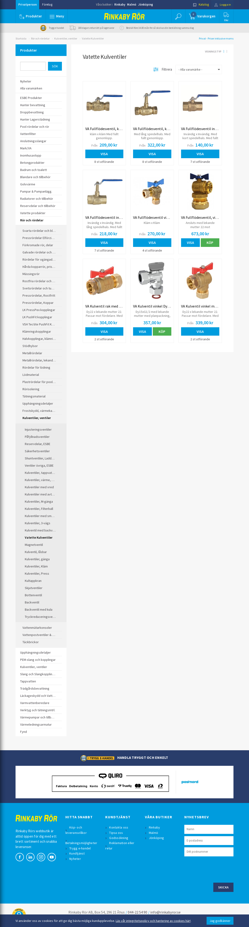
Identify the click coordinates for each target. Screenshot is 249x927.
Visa (104, 153)
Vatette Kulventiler (93, 38)
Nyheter (75, 859)
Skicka (223, 887)
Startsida (21, 38)
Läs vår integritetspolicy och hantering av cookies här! (153, 921)
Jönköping (145, 5)
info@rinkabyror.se (165, 912)
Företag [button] (47, 5)
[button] (57, 16)
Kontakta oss (118, 827)
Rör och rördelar (40, 38)
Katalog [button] (200, 5)
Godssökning (118, 838)
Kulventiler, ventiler (65, 38)
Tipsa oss (116, 833)
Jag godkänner (220, 921)
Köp (210, 242)
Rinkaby (119, 5)
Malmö (131, 5)
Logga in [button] (222, 5)
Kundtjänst (77, 853)
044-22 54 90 (137, 912)
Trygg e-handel (80, 848)
